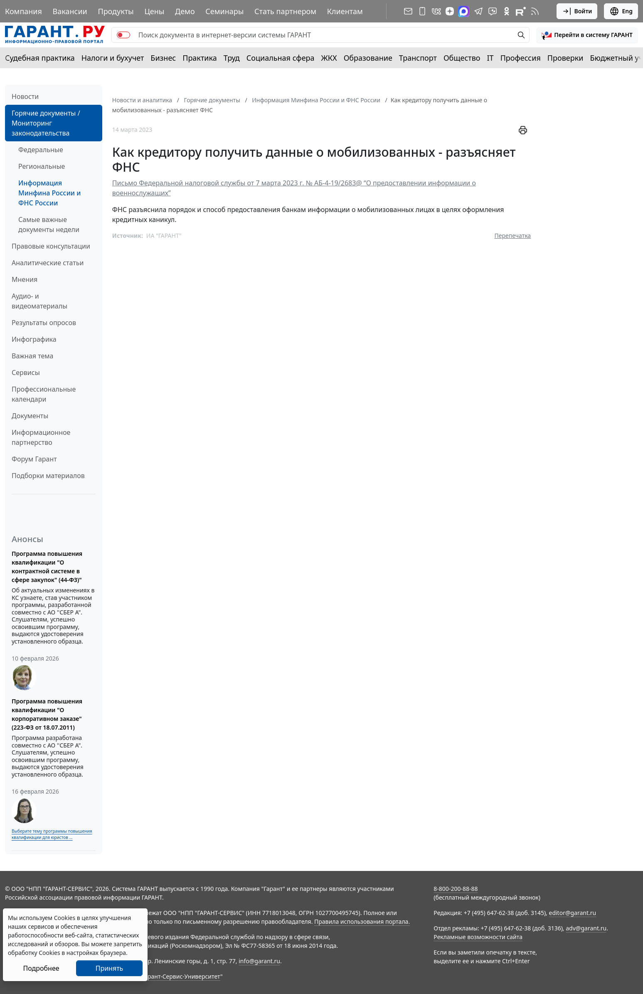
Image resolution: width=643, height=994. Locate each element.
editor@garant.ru (572, 913)
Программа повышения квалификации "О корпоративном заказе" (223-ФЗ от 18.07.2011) (47, 714)
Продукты (115, 11)
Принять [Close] (109, 968)
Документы (30, 415)
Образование (368, 58)
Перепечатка (513, 235)
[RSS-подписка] (535, 11)
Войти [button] (577, 11)
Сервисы (26, 372)
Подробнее (41, 968)
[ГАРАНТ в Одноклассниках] (507, 11)
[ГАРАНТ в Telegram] (478, 11)
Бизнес (163, 58)
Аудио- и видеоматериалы (39, 301)
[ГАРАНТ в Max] (463, 11)
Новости (25, 96)
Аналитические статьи (48, 262)
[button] (587, 35)
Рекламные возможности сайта (478, 937)
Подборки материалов (48, 475)
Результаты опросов (44, 322)
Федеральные (40, 149)
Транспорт (418, 58)
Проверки (565, 58)
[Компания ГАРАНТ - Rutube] (521, 11)
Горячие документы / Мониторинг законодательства (46, 123)
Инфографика (34, 339)
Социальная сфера (280, 58)
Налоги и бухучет (112, 58)
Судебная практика (40, 58)
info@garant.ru (259, 961)
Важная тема (33, 355)
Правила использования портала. (362, 921)
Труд (232, 58)
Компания (23, 11)
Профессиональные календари (44, 394)
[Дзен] (450, 11)
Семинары (224, 11)
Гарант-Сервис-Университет (181, 976)
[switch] (123, 35)
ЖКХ (329, 58)
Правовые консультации (51, 246)
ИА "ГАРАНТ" (164, 235)
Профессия (520, 58)
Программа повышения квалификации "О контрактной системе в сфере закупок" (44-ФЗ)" (47, 567)
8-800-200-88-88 (456, 889)
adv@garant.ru (586, 928)
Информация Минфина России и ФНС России (49, 192)
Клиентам (345, 11)
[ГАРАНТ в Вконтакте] (436, 11)
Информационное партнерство (41, 437)
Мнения (24, 279)
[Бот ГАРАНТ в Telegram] (493, 11)
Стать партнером (285, 11)
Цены (154, 11)
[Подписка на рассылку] (408, 11)
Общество (461, 58)
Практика (199, 58)
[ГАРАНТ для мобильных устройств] (422, 11)
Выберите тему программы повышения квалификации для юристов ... (52, 834)
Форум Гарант (34, 459)
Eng (621, 11)
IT (490, 58)
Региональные (41, 166)
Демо (185, 11)
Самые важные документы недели (48, 224)
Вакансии (70, 11)
